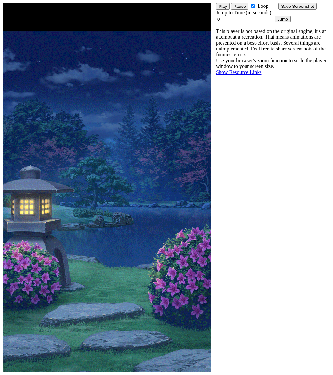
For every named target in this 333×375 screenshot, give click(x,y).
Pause (239, 6)
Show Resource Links (238, 72)
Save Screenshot (297, 6)
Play (223, 6)
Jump (282, 19)
